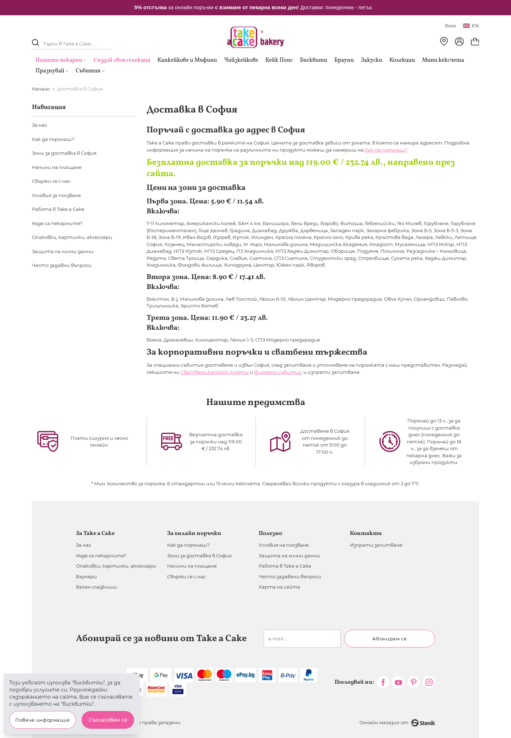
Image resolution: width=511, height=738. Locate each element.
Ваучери (86, 576)
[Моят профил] (459, 41)
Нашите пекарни (58, 60)
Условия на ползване (284, 545)
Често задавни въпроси (62, 265)
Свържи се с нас (51, 181)
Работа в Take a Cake (58, 209)
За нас (39, 125)
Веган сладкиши (96, 587)
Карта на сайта (279, 587)
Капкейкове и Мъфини (187, 60)
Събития (90, 71)
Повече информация (42, 720)
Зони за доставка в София (64, 153)
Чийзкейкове (241, 60)
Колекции (402, 60)
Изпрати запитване (376, 545)
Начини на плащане (57, 167)
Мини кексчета (443, 60)
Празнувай (51, 71)
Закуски (371, 60)
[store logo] (255, 37)
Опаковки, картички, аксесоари (72, 237)
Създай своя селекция (122, 60)
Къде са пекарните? (57, 223)
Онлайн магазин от (397, 723)
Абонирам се (389, 638)
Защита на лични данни (62, 251)
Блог (450, 25)
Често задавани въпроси (290, 576)
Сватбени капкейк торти (215, 372)
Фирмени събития (277, 372)
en (471, 25)
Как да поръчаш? (386, 150)
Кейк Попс (279, 60)
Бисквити (313, 60)
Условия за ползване (56, 195)
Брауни (344, 60)
